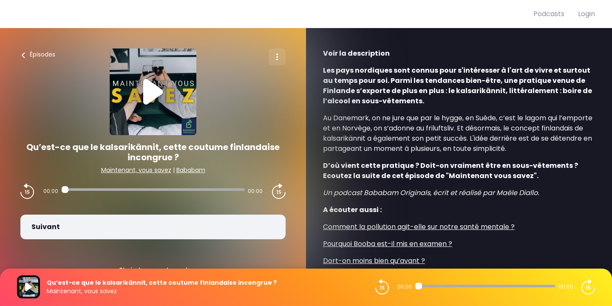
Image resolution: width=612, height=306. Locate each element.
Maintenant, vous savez (136, 170)
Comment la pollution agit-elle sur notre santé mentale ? (419, 227)
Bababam (190, 170)
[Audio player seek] (153, 189)
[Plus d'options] (277, 56)
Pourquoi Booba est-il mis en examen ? (387, 244)
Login (586, 14)
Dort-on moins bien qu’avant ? (374, 261)
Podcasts (548, 14)
